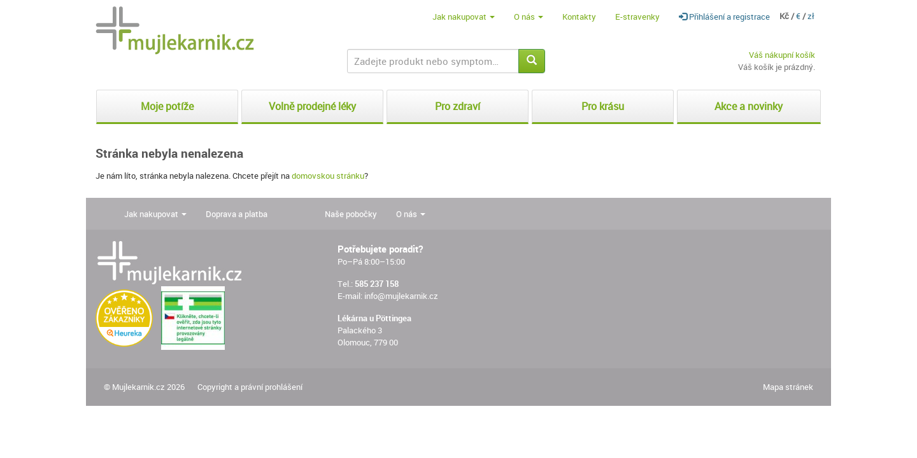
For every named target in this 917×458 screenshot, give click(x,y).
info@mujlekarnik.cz (401, 296)
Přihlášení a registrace (724, 16)
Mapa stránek (788, 386)
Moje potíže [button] (167, 106)
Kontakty (579, 16)
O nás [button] (528, 16)
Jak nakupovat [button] (463, 16)
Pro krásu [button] (602, 106)
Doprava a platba (236, 213)
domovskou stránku (328, 175)
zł (810, 16)
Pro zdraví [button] (457, 106)
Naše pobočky (351, 213)
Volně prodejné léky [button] (312, 106)
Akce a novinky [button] (748, 106)
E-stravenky (637, 16)
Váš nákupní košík (782, 54)
